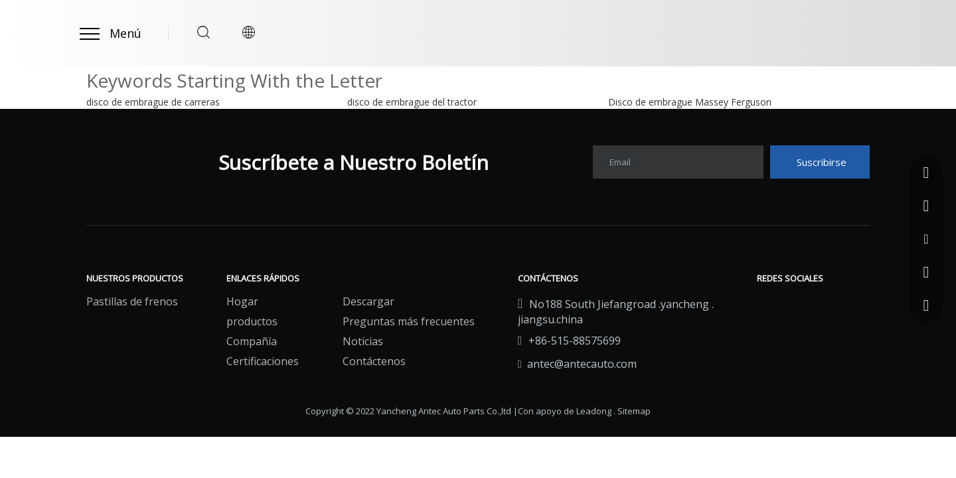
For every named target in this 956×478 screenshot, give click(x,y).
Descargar (368, 301)
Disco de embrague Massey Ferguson (689, 102)
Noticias (363, 341)
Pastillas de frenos (132, 301)
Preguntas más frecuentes (409, 321)
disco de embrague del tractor (412, 102)
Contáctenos (374, 361)
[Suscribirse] (820, 162)
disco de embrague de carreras (153, 102)
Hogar (242, 301)
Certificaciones (262, 361)
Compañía (251, 341)
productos (252, 321)
